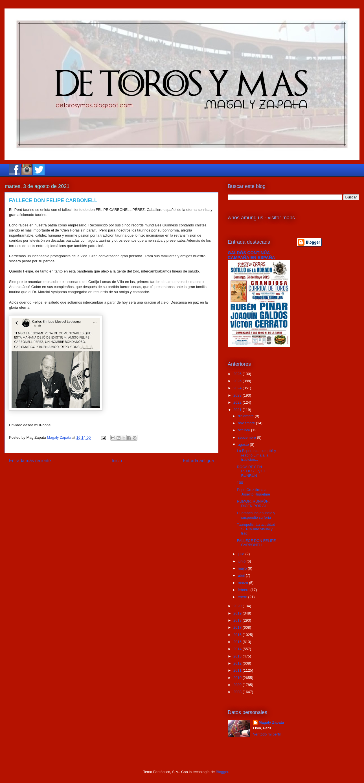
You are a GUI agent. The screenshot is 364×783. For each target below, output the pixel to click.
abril (242, 575)
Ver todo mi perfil (267, 734)
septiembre (247, 437)
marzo (243, 583)
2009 (238, 685)
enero (243, 597)
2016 (238, 635)
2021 (238, 410)
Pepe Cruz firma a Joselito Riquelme (253, 492)
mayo (243, 568)
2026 (238, 374)
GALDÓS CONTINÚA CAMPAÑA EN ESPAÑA (251, 255)
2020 (238, 606)
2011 (238, 670)
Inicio (117, 460)
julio (241, 554)
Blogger (222, 772)
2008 (238, 692)
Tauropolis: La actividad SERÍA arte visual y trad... (256, 528)
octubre (244, 430)
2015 (238, 642)
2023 (238, 395)
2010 (238, 678)
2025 (238, 381)
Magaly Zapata (271, 722)
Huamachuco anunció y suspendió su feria (256, 515)
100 (240, 483)
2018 (238, 620)
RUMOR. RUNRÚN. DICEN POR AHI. (253, 503)
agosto (244, 444)
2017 (238, 627)
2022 (238, 402)
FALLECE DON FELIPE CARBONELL (256, 542)
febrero (244, 590)
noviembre (247, 423)
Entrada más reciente (30, 460)
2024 (238, 388)
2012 (238, 663)
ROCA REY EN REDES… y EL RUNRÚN (251, 471)
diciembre (246, 416)
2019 (238, 613)
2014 (238, 649)
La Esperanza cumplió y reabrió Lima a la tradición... (256, 455)
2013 (238, 656)
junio (242, 561)
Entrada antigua (198, 460)
